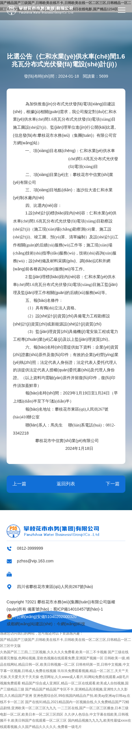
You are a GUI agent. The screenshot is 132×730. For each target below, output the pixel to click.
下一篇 (113, 483)
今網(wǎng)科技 (71, 624)
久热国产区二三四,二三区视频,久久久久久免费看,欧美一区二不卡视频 (53, 652)
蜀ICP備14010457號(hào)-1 (78, 609)
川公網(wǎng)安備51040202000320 (42, 616)
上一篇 (19, 483)
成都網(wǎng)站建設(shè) (30, 624)
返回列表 (66, 483)
